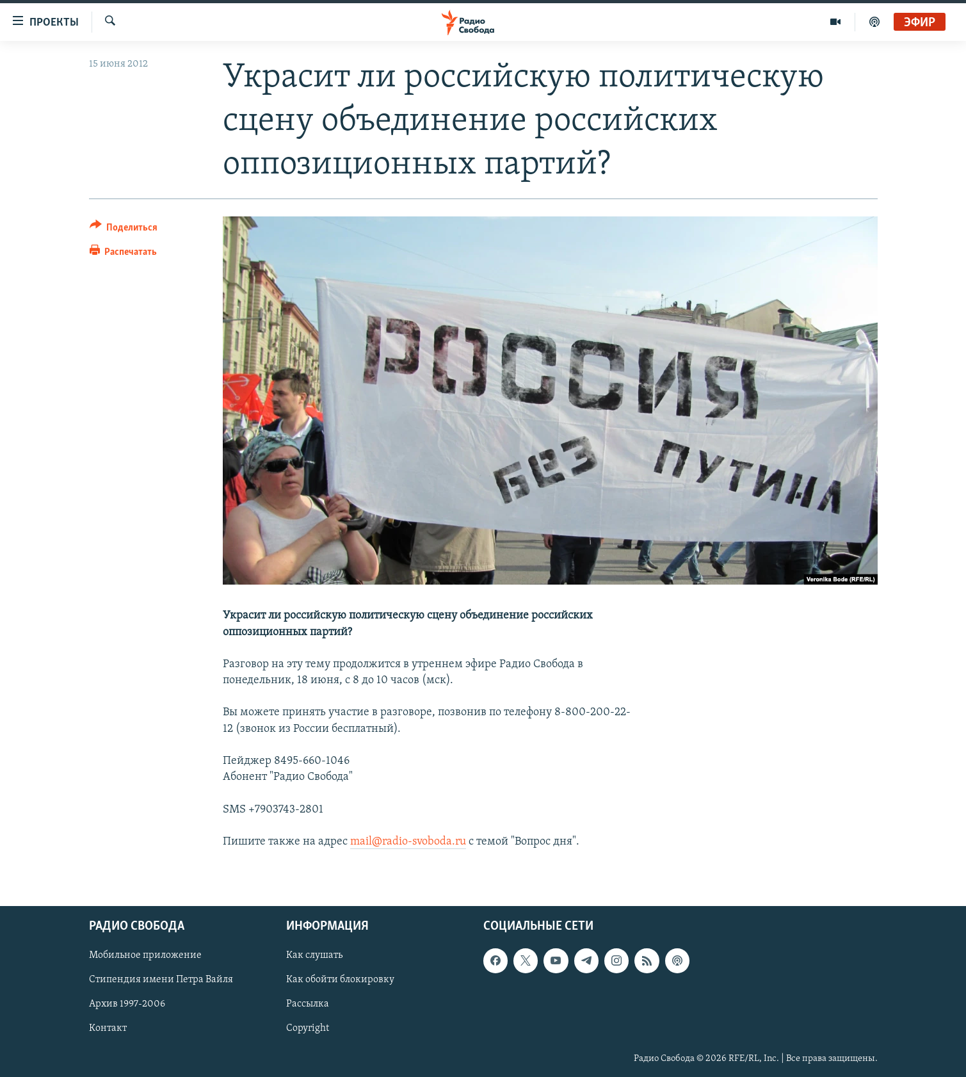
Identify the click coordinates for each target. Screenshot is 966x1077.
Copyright (307, 1029)
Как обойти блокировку (340, 980)
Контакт (108, 1029)
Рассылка (307, 1005)
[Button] (124, 229)
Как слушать (314, 955)
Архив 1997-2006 (127, 1005)
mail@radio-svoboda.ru (408, 842)
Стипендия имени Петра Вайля (161, 980)
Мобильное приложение (145, 955)
